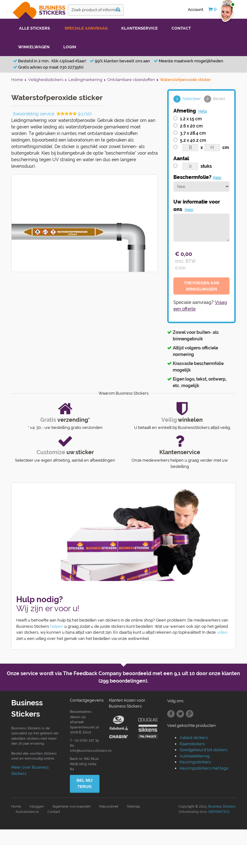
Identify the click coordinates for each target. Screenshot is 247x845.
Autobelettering (195, 756)
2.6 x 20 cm (191, 125)
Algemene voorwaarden (71, 806)
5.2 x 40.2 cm (193, 140)
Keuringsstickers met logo (204, 768)
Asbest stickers (194, 737)
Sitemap (133, 806)
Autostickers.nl (27, 812)
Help (202, 111)
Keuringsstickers (195, 762)
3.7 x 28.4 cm (193, 133)
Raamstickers (192, 744)
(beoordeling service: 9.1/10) (52, 113)
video (222, 632)
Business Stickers (221, 806)
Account (195, 9)
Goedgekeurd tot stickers (203, 749)
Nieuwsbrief (108, 806)
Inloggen (37, 806)
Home (16, 806)
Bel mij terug (84, 783)
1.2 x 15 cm (191, 118)
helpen (56, 626)
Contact (53, 812)
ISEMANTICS (219, 812)
